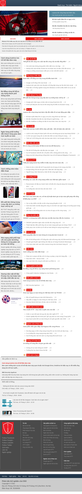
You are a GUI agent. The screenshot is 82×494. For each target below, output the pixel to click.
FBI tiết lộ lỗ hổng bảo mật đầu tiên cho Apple (42, 150)
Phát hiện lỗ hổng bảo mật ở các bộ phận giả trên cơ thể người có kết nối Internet (23, 46)
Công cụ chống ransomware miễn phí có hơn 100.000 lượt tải (46, 71)
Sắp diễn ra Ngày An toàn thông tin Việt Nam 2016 (43, 299)
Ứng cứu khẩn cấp (33, 215)
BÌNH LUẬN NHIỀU (39, 38)
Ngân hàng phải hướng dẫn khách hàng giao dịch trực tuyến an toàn (11, 134)
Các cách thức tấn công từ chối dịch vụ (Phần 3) (43, 261)
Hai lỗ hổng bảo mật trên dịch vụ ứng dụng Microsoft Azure (46, 335)
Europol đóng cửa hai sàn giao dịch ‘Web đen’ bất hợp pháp (46, 169)
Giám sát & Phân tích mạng (50, 437)
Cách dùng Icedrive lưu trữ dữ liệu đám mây (39, 280)
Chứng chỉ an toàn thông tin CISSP (38, 348)
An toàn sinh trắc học (69, 442)
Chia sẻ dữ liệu (68, 435)
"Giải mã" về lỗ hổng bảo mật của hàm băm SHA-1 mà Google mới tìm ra (50, 138)
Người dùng (77, 5)
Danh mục (61, 5)
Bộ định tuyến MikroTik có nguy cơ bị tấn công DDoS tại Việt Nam (48, 116)
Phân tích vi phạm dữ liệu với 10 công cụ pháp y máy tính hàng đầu (48, 256)
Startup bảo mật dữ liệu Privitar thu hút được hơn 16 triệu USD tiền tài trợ (50, 68)
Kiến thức (30, 249)
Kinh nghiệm (31, 232)
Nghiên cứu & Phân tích (34, 324)
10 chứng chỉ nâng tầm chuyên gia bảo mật (39, 343)
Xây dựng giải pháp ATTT (50, 452)
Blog (19, 476)
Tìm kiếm (69, 5)
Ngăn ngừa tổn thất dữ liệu (50, 428)
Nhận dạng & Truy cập (34, 95)
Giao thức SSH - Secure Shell (37, 258)
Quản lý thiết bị (68, 437)
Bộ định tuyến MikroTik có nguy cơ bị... (64, 19)
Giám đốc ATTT (68, 454)
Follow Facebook (8, 438)
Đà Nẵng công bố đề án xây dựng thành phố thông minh (43, 268)
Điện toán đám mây (69, 425)
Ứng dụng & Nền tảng (34, 75)
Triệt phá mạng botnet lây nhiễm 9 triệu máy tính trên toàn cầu (45, 163)
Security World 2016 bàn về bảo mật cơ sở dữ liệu (43, 302)
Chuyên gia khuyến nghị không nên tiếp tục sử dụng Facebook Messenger (50, 242)
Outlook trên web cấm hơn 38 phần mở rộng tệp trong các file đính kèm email (51, 85)
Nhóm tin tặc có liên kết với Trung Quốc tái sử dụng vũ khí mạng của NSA (50, 167)
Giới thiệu (5, 447)
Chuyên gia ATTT (48, 461)
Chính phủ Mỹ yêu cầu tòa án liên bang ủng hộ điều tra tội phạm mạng (49, 104)
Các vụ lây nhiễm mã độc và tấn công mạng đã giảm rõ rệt (46, 203)
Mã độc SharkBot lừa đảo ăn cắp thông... (64, 26)
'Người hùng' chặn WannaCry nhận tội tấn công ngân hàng (46, 172)
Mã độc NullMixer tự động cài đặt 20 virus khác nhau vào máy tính (48, 121)
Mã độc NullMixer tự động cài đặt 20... (63, 32)
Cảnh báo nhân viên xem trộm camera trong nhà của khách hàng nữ (48, 244)
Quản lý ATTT (47, 454)
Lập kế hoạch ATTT (48, 449)
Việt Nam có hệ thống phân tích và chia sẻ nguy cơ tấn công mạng (48, 210)
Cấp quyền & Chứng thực (50, 425)
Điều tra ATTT (31, 160)
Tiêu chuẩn (30, 126)
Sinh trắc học (67, 428)
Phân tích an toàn (48, 442)
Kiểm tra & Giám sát (69, 447)
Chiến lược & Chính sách (35, 307)
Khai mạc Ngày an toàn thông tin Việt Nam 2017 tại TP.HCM (44, 293)
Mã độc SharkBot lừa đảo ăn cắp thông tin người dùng (44, 119)
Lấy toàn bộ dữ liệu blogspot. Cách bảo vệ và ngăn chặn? (30, 400)
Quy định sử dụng (33, 476)
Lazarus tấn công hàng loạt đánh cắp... (64, 12)
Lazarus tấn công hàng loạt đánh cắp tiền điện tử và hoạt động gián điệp (48, 112)
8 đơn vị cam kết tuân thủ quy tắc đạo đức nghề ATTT (44, 314)
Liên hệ (4, 450)
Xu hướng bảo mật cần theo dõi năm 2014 (41, 189)
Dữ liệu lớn (67, 430)
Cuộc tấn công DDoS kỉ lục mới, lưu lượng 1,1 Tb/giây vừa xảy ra (19, 48)
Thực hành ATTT (68, 456)
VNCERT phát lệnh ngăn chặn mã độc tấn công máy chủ (45, 222)
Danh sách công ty (33, 355)
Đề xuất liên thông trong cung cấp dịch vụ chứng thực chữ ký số (46, 97)
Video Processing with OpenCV (22, 411)
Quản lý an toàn (68, 440)
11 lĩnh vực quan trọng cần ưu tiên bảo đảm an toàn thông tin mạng (48, 136)
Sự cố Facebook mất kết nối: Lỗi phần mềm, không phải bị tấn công (48, 153)
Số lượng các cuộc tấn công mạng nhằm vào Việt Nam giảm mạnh (46, 179)
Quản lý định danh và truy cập (51, 435)
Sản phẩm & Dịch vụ (33, 278)
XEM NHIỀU (13, 38)
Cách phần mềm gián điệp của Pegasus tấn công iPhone (43, 326)
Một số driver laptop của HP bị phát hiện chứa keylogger (16, 43)
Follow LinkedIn (7, 443)
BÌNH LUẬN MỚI (65, 38)
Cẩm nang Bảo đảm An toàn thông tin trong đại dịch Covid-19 (45, 235)
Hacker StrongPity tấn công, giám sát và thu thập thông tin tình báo (19, 51)
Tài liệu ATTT (67, 468)
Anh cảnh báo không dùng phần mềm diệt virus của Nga (45, 66)
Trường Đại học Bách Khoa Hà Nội (38, 350)
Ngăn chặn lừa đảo (48, 433)
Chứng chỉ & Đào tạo (33, 340)
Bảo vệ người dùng (48, 445)
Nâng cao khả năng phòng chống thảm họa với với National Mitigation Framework (52, 155)
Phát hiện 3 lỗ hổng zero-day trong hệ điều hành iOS (42, 78)
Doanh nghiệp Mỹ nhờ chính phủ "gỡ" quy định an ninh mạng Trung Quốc (50, 316)
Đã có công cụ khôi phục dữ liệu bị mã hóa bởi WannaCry (43, 146)
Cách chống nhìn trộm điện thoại (35, 252)
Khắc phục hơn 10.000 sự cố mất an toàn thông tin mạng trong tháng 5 (49, 227)
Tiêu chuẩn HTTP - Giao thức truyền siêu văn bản (41, 309)
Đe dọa (29, 109)
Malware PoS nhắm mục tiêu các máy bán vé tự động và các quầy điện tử (22, 41)
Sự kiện (29, 290)
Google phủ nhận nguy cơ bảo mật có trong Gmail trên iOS (46, 102)
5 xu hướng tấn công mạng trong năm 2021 (41, 333)
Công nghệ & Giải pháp (34, 266)
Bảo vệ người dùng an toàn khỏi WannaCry (41, 297)
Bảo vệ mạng (47, 440)
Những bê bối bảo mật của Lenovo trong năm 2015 (18, 386)
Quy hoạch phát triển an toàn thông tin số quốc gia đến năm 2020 (48, 319)
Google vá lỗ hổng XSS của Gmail (38, 83)
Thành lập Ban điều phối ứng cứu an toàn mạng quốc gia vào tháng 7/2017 (51, 225)
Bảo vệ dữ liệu (31, 59)
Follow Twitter (7, 445)
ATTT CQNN (31, 193)
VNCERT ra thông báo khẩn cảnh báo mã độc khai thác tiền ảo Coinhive (48, 218)
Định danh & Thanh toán (70, 445)
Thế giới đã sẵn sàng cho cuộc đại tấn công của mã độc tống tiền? (46, 61)
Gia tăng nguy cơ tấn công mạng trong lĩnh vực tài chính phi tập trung (49, 331)
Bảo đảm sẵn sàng (33, 143)
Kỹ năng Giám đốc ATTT (70, 465)
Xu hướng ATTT (32, 177)
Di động (66, 433)
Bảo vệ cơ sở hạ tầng (49, 447)
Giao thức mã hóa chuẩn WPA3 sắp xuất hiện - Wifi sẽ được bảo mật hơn (48, 129)
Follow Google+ (7, 440)
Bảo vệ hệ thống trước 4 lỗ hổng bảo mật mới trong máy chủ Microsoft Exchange (52, 239)
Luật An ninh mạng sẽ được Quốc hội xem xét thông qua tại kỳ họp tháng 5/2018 (52, 133)
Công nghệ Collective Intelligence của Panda (41, 273)
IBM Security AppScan (35, 285)
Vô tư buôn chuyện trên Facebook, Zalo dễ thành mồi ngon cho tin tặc (24, 393)
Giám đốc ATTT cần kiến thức (72, 463)
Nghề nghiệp (6, 452)
